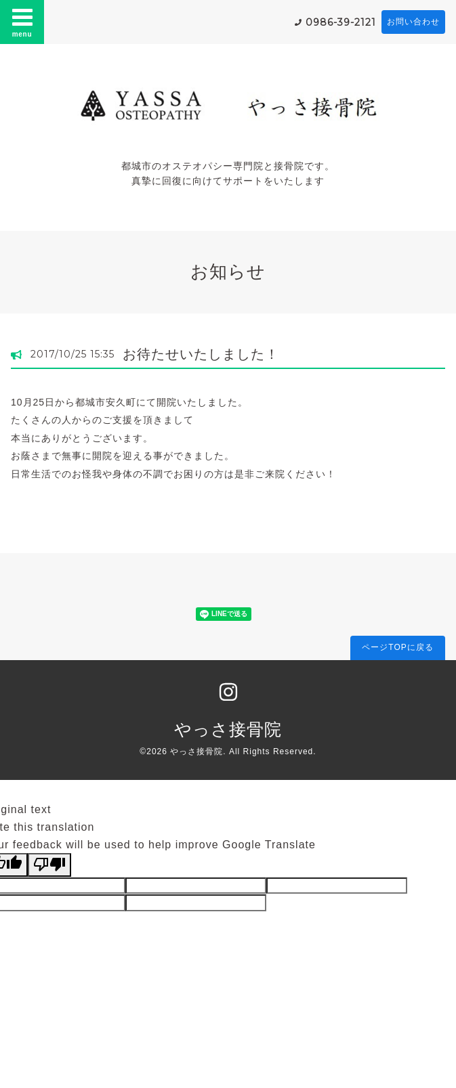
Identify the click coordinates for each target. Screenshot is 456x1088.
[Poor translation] (49, 864)
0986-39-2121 (341, 22)
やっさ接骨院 (228, 729)
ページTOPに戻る (397, 647)
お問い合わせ (413, 21)
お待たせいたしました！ (201, 354)
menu (22, 21)
